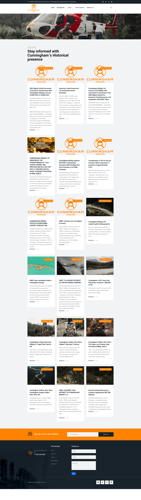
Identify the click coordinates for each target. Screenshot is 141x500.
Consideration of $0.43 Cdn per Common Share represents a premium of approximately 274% (99, 163)
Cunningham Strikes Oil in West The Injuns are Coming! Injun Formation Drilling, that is (99, 344)
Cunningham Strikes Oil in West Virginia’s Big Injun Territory (70, 343)
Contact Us (90, 7)
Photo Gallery (79, 7)
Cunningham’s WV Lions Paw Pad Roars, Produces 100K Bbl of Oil (99, 282)
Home (52, 7)
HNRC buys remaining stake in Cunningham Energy (41, 281)
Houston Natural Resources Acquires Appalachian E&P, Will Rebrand (99, 392)
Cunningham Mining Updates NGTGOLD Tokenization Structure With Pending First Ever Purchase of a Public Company (69, 165)
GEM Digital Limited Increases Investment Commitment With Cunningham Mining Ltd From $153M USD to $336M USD (41, 91)
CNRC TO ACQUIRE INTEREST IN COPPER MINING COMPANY (70, 281)
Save (73, 473)
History (53, 457)
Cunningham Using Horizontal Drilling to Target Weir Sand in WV (40, 344)
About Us (53, 454)
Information (60, 7)
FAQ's (69, 7)
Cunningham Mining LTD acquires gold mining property (99, 223)
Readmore (32, 130)
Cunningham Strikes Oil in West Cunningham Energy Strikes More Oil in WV (41, 392)
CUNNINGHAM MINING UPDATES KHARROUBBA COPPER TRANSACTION (38, 223)
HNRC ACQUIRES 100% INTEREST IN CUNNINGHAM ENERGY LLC (69, 392)
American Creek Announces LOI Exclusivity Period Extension (69, 90)
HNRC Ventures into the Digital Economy (70, 222)
